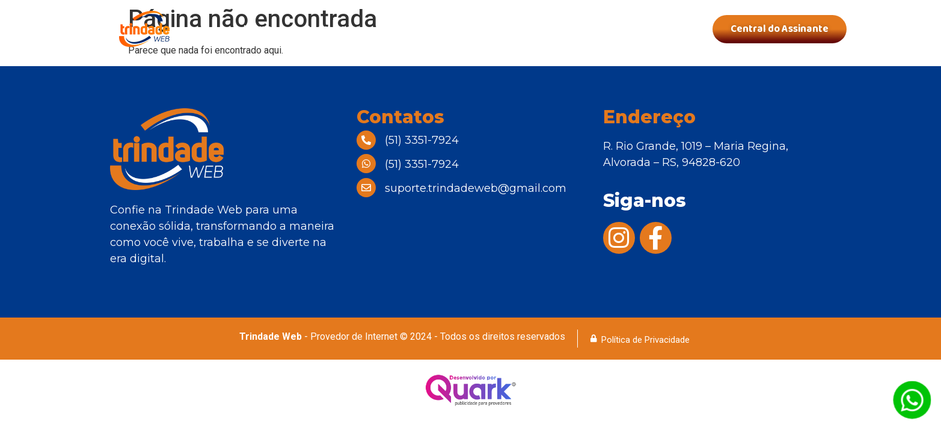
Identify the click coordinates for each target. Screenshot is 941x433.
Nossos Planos (434, 28)
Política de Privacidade (645, 339)
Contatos (645, 28)
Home (258, 28)
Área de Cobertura (546, 28)
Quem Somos (335, 28)
